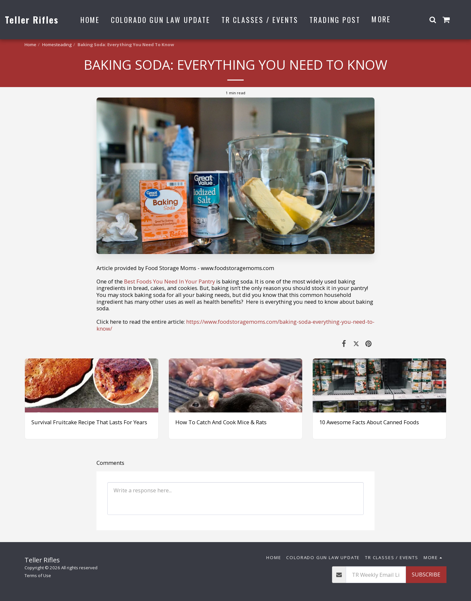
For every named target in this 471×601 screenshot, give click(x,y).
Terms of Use (38, 575)
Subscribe (426, 574)
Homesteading (57, 44)
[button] (433, 19)
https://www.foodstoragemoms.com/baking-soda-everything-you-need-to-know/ (235, 325)
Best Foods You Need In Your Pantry (169, 281)
